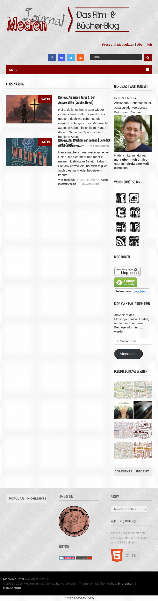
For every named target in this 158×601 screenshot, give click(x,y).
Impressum (126, 583)
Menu (13, 69)
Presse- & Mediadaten (118, 44)
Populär (16, 498)
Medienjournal (13, 579)
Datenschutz (12, 588)
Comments (124, 471)
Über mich (144, 44)
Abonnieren (128, 354)
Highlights (36, 498)
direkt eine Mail (137, 163)
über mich (129, 159)
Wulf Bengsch (66, 179)
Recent (142, 471)
